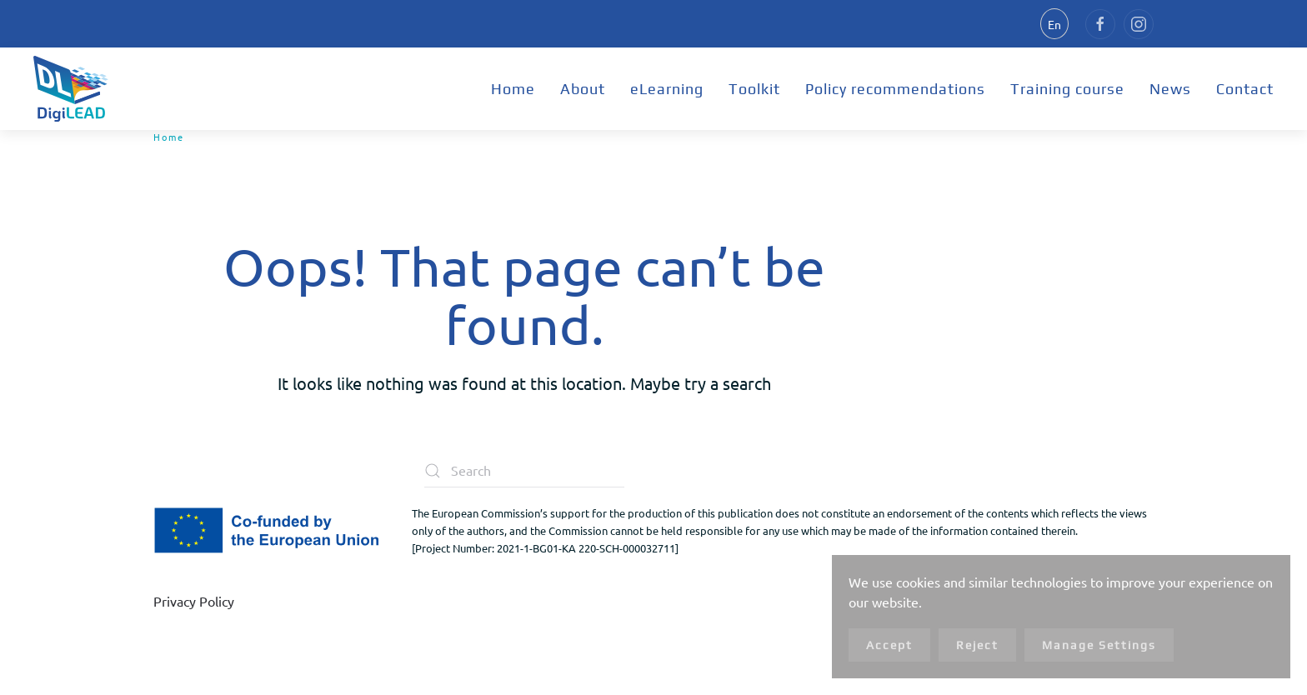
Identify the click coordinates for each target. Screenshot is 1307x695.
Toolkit (754, 89)
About (582, 89)
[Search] (524, 471)
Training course (1067, 89)
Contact (1245, 89)
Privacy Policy (193, 600)
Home (513, 89)
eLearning (667, 89)
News (1170, 89)
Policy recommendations (895, 89)
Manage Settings (1099, 645)
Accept (889, 645)
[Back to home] (70, 89)
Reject (977, 645)
